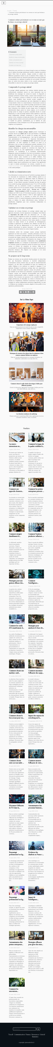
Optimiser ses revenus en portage (16, 62)
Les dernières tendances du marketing (26, 414)
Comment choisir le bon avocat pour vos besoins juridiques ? (16, 717)
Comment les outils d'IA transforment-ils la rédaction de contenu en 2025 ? (16, 629)
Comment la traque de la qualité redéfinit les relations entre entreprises (36, 447)
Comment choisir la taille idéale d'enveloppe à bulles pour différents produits (26, 384)
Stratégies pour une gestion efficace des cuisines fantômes (16, 583)
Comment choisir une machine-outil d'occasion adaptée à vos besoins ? (16, 673)
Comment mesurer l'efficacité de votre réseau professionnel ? (36, 762)
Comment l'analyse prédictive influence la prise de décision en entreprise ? (36, 537)
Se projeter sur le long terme (15, 65)
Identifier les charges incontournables (17, 57)
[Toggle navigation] (4, 2)
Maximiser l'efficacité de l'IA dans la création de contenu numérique (16, 808)
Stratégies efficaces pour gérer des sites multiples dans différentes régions (35, 945)
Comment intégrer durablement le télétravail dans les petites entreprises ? (16, 537)
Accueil (9, 11)
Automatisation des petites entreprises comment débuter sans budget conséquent (16, 945)
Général (42, 1034)
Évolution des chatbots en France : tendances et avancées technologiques (36, 855)
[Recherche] (24, 1028)
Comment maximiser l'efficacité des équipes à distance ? (36, 672)
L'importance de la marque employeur (26, 325)
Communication (19, 1034)
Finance (28, 1034)
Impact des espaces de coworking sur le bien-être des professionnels (36, 718)
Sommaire (13, 52)
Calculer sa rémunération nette (15, 60)
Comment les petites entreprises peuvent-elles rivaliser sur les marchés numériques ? (36, 492)
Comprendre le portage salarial (15, 54)
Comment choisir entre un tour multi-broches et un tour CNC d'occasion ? (16, 763)
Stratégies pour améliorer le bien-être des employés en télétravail (35, 629)
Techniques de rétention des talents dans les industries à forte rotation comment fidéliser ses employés (26, 354)
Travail (15, 11)
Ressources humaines (35, 1035)
